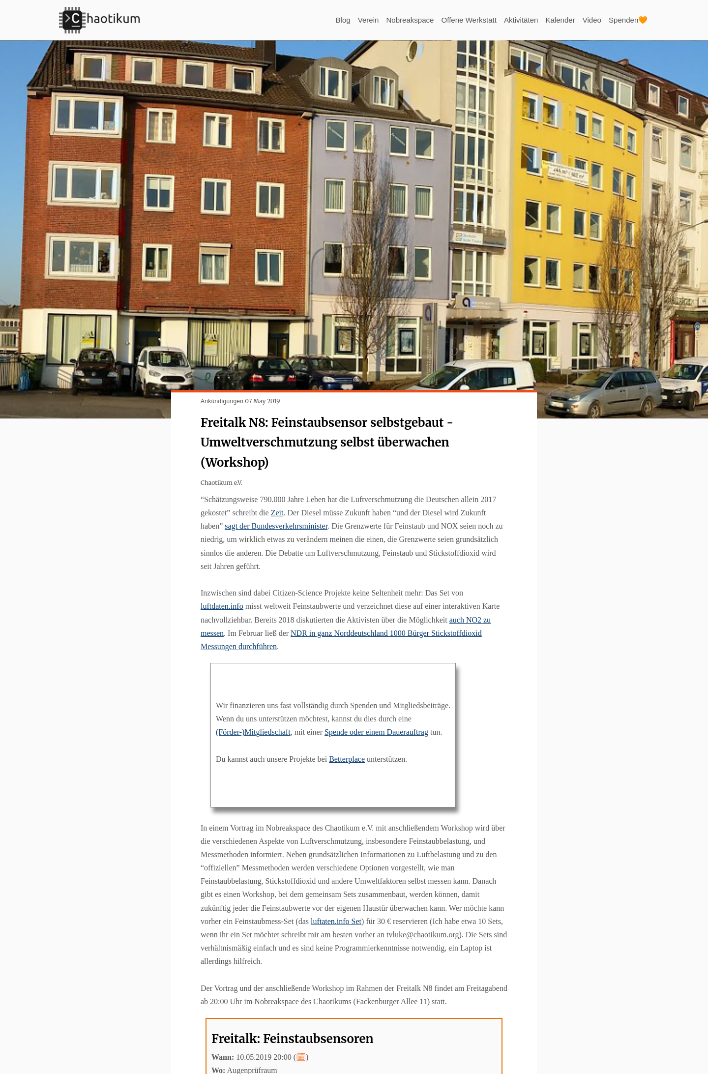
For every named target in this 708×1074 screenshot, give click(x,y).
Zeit (277, 512)
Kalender (555, 20)
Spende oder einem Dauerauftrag (376, 732)
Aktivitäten (514, 20)
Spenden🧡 (627, 20)
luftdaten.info (222, 606)
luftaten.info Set (336, 921)
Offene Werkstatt (459, 20)
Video (589, 20)
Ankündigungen (222, 401)
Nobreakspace (396, 20)
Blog (326, 20)
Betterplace (347, 759)
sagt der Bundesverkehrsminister (276, 526)
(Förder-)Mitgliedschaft (253, 732)
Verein (353, 20)
